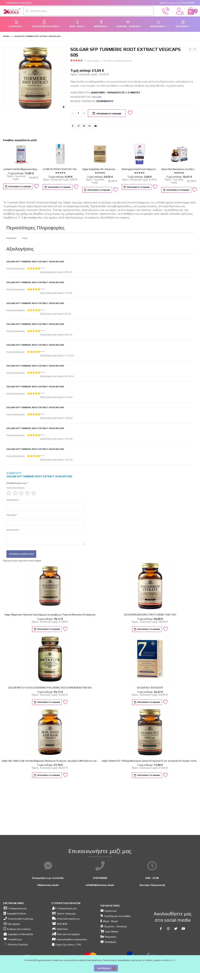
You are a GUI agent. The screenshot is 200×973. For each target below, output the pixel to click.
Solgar (96, 97)
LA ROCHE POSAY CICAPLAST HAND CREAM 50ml (60, 169)
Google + (89, 126)
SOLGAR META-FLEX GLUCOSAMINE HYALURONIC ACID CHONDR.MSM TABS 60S (50, 689)
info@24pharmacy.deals (19, 2)
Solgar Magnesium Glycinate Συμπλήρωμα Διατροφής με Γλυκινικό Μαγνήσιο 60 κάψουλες (50, 616)
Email (95, 126)
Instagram (78, 126)
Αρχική (6, 36)
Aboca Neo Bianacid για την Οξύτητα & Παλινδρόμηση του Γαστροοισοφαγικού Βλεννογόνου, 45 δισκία (179, 169)
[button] (27, 11)
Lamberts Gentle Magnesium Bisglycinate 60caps (21, 169)
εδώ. (173, 960)
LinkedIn (84, 126)
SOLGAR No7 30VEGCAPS (150, 689)
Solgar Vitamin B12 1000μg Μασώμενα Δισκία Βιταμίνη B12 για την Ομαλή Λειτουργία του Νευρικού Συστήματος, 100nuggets (150, 762)
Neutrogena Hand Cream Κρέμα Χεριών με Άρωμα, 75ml (139, 169)
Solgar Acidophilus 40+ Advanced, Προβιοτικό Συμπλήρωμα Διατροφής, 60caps (100, 169)
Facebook (72, 126)
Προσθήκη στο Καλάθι (19, 187)
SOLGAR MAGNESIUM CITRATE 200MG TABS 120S (150, 616)
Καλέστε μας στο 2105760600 (177, 2)
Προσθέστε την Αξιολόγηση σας (118, 61)
